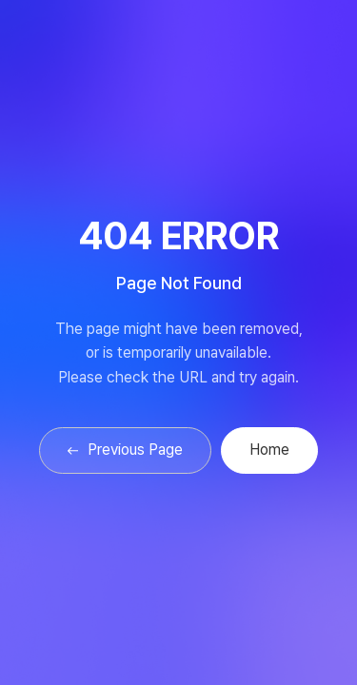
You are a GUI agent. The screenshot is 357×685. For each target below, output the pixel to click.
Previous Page (125, 449)
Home (269, 449)
